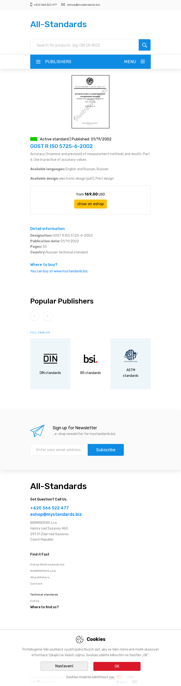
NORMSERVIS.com (43, 571)
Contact (36, 583)
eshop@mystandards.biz (83, 4)
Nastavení (64, 666)
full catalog (40, 332)
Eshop (34, 601)
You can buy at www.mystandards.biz (59, 271)
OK (117, 666)
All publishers (40, 577)
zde (111, 677)
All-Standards (58, 24)
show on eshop (90, 204)
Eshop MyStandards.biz (47, 564)
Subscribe (106, 449)
